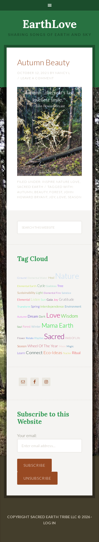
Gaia (50, 299)
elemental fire (52, 292)
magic (70, 346)
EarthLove (49, 24)
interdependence (52, 306)
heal (51, 277)
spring (35, 306)
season (75, 197)
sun (43, 300)
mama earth (57, 325)
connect (34, 352)
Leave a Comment (37, 78)
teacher (67, 353)
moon (62, 346)
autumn (25, 192)
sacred (54, 336)
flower (21, 338)
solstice (66, 292)
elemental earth (26, 286)
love (61, 197)
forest (55, 192)
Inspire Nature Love (61, 182)
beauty (41, 192)
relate (30, 338)
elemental (23, 299)
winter (36, 326)
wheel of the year (42, 346)
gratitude (66, 299)
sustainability (26, 292)
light (39, 293)
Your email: (27, 435)
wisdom (69, 316)
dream (33, 316)
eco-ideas (52, 352)
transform (23, 306)
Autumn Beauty (43, 62)
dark (42, 316)
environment (73, 306)
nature (67, 275)
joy (52, 197)
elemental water (37, 277)
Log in (49, 523)
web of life (72, 338)
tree (60, 286)
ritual (76, 353)
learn (21, 353)
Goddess (51, 286)
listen (35, 299)
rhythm (38, 338)
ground (22, 277)
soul (19, 326)
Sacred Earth (30, 187)
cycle (41, 286)
